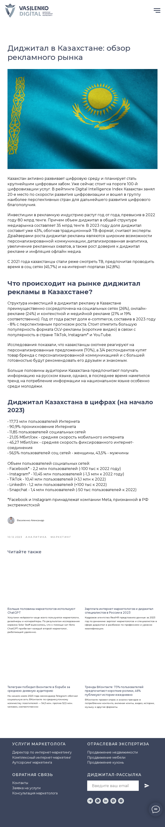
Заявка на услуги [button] (26, 788)
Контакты (20, 783)
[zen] (121, 801)
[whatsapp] (98, 801)
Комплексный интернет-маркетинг (41, 757)
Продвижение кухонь (105, 762)
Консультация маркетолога (35, 793)
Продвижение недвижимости (112, 752)
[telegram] (90, 801)
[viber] (113, 801)
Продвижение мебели (106, 757)
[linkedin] (106, 801)
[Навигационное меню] (157, 10)
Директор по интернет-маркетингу (42, 752)
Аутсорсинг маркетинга (32, 762)
